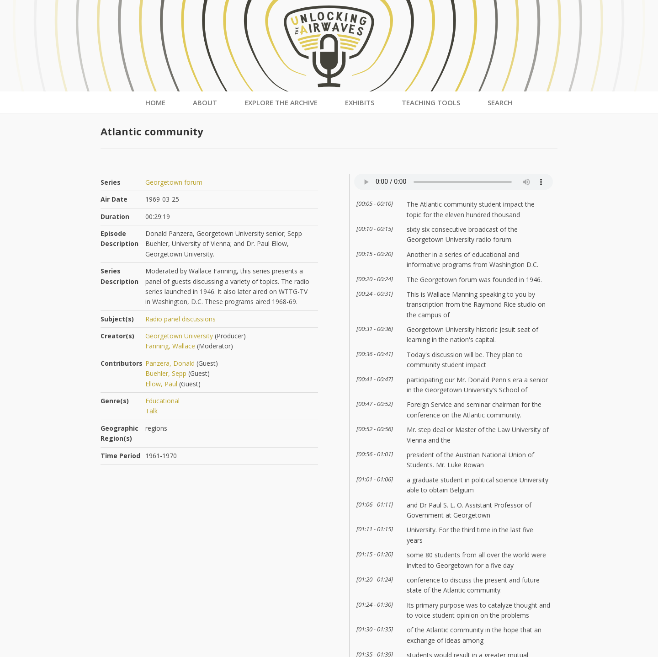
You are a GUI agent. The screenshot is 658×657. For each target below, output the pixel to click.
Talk (151, 410)
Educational (162, 400)
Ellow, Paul (161, 383)
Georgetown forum (173, 182)
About (205, 102)
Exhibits (359, 102)
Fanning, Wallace (170, 346)
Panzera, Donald (170, 363)
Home (155, 102)
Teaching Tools (431, 102)
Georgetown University (179, 335)
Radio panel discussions (180, 319)
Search (500, 102)
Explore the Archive (281, 102)
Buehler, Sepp (165, 373)
